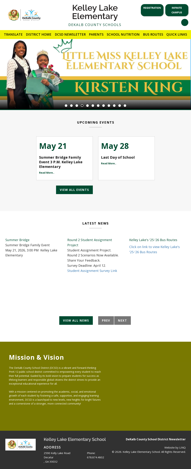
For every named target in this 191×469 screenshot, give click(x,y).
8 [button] (103, 106)
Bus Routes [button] (153, 34)
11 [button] (119, 106)
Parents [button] (96, 34)
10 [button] (114, 106)
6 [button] (93, 106)
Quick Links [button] (176, 34)
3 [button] (77, 106)
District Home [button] (38, 34)
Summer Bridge (17, 240)
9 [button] (109, 106)
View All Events (74, 190)
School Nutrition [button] (123, 34)
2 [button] (71, 106)
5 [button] (87, 106)
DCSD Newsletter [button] (70, 34)
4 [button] (82, 106)
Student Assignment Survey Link (92, 271)
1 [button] (66, 106)
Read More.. (46, 172)
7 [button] (98, 106)
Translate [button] (13, 34)
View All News (76, 320)
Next (122, 320)
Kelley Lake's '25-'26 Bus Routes (153, 240)
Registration (152, 8)
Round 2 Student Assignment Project (89, 242)
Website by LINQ (175, 447)
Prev (106, 320)
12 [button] (125, 106)
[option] (95, 74)
